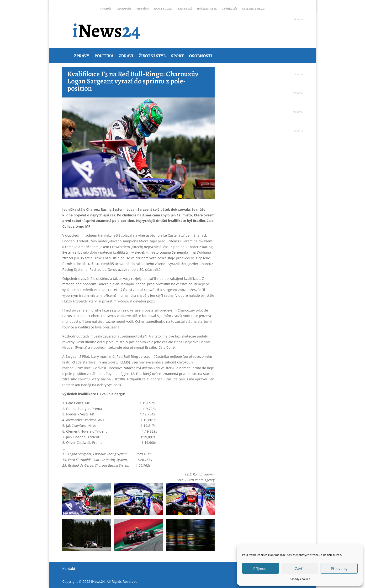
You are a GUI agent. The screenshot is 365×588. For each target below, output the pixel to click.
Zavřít (300, 568)
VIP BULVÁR (123, 9)
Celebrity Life (229, 9)
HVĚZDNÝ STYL (207, 9)
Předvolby (339, 568)
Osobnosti (200, 56)
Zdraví (126, 56)
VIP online (142, 9)
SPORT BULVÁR (163, 9)
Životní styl (152, 56)
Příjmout (260, 568)
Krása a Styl (185, 9)
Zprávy (81, 56)
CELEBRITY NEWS (253, 9)
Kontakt (68, 568)
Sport (177, 56)
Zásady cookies (300, 579)
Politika (104, 56)
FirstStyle (105, 9)
